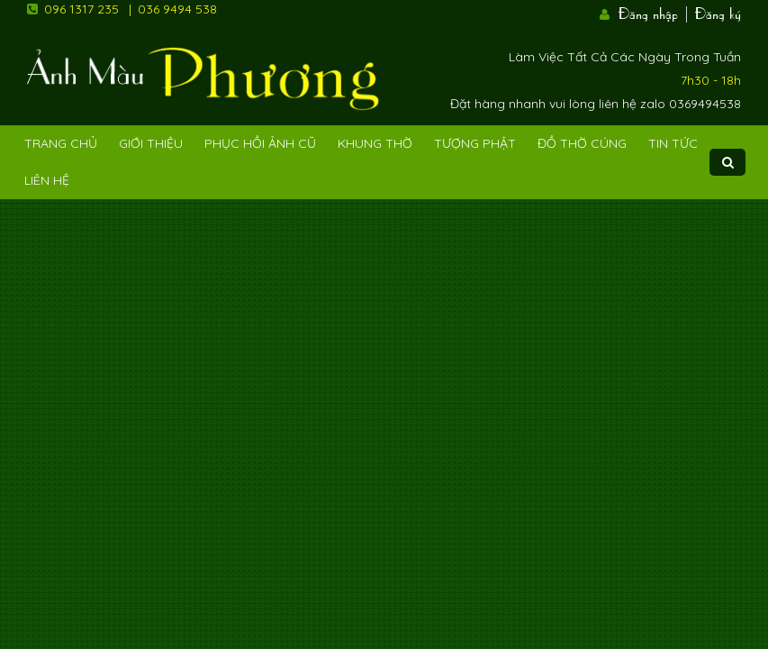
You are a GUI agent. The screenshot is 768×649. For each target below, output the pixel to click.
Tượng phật (475, 143)
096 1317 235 (81, 9)
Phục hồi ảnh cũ (260, 143)
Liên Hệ (46, 180)
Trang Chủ (60, 143)
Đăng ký (718, 12)
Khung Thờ (375, 143)
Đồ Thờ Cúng (582, 143)
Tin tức (673, 143)
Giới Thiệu (151, 143)
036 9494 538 (177, 9)
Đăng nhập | (655, 12)
